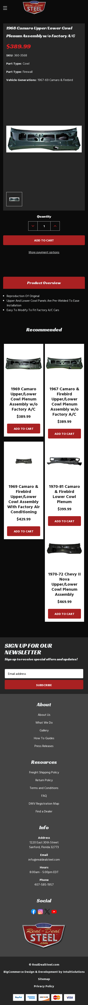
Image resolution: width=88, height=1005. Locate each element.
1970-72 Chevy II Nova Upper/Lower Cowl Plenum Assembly (64, 584)
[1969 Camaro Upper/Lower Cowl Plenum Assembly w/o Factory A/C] (24, 363)
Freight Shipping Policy (44, 772)
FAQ (44, 795)
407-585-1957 (44, 884)
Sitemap (44, 979)
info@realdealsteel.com (44, 859)
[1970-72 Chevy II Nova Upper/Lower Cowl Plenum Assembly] (64, 549)
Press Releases (44, 746)
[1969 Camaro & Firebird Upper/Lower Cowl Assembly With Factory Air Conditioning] (24, 461)
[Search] (71, 8)
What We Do (44, 722)
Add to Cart (24, 428)
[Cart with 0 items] (80, 8)
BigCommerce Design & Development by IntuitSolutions (44, 971)
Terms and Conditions (44, 787)
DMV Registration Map (44, 803)
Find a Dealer (44, 811)
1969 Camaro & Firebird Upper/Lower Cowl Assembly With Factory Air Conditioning (23, 499)
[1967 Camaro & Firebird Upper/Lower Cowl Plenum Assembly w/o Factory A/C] (64, 363)
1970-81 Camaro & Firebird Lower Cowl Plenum (64, 494)
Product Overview (44, 282)
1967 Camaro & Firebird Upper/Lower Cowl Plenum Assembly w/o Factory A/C (64, 401)
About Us (44, 714)
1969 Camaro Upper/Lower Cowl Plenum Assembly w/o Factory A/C (23, 399)
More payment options (44, 252)
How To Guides (44, 738)
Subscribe (44, 685)
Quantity (44, 216)
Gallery (44, 730)
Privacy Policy (44, 986)
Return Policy (44, 780)
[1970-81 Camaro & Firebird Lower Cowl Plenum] (64, 461)
